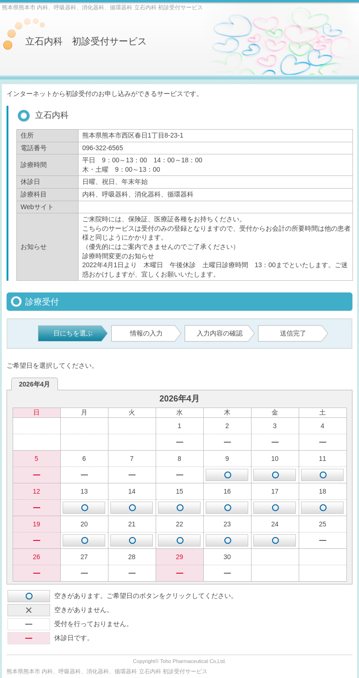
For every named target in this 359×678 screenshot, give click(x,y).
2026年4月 (34, 384)
